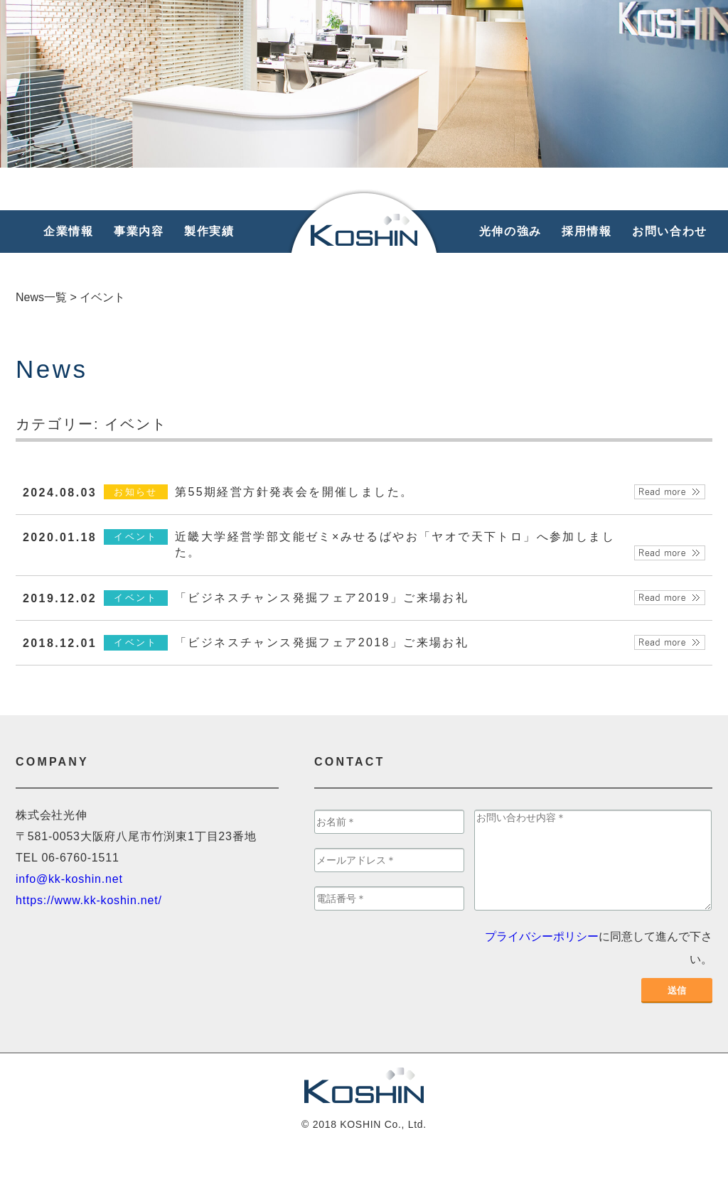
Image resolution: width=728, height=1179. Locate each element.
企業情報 (68, 230)
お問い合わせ (669, 230)
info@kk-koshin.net (69, 879)
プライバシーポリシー (542, 936)
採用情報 (586, 230)
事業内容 (139, 230)
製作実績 (209, 230)
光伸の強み (510, 230)
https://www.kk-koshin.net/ (89, 900)
